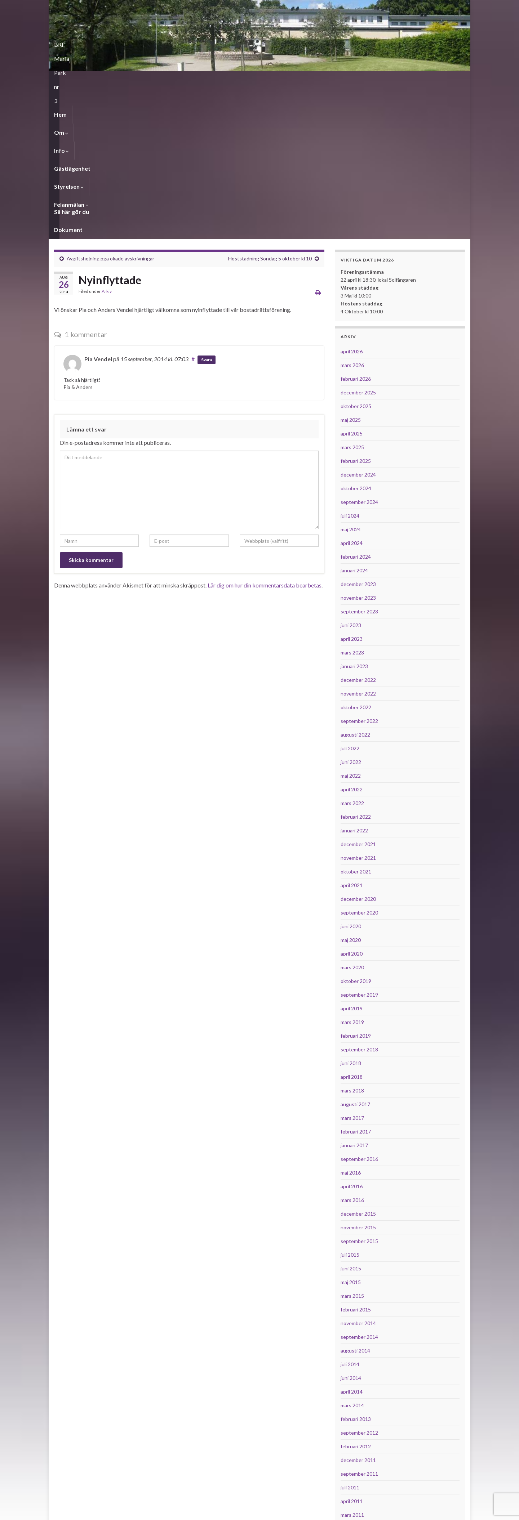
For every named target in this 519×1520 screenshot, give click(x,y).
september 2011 (359, 1324)
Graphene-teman (103, 1511)
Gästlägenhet (147, 80)
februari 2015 (356, 1160)
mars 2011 (352, 1365)
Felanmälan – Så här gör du (252, 80)
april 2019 (352, 859)
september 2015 (359, 1091)
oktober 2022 (356, 558)
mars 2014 (352, 1256)
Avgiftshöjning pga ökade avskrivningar (110, 109)
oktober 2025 (356, 257)
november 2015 (358, 1078)
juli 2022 (350, 599)
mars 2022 (352, 654)
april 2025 (352, 284)
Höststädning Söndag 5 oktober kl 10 (270, 109)
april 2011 (352, 1352)
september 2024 (359, 352)
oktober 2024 (356, 339)
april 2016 (352, 1037)
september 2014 (359, 1187)
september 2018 (359, 900)
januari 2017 (354, 996)
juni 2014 (351, 1228)
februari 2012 (356, 1297)
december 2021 (358, 695)
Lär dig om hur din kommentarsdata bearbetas (264, 435)
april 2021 (352, 736)
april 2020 (352, 804)
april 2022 (352, 640)
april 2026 (352, 202)
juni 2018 (351, 914)
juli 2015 (350, 1105)
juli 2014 (350, 1215)
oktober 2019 (356, 831)
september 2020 (359, 763)
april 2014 (352, 1242)
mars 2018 (352, 941)
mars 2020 (352, 818)
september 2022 (359, 571)
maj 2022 (351, 626)
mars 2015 (352, 1146)
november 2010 (358, 1379)
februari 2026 (356, 229)
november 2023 (358, 448)
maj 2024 (351, 380)
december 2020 (358, 749)
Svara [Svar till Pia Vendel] (206, 210)
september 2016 (359, 1009)
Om (85, 80)
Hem (60, 80)
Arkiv (107, 141)
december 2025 (358, 243)
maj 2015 (351, 1133)
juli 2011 (350, 1338)
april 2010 (352, 1447)
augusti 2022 (355, 585)
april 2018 (352, 927)
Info (110, 80)
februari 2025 (356, 311)
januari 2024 (354, 421)
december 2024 (358, 325)
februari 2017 (356, 982)
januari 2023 (354, 517)
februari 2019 (356, 886)
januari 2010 (354, 1461)
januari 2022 (354, 681)
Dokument (313, 80)
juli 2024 (350, 366)
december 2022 (358, 530)
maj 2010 (351, 1434)
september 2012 (359, 1283)
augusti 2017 (355, 955)
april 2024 (352, 393)
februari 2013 (356, 1269)
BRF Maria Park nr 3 (101, 42)
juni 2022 (351, 612)
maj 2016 (351, 1023)
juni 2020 (351, 777)
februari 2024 (356, 407)
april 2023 (352, 489)
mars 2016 (352, 1050)
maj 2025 (351, 270)
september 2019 (359, 845)
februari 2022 (356, 667)
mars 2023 (352, 503)
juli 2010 (350, 1406)
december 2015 (358, 1064)
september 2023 (359, 462)
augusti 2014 (355, 1201)
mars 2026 (352, 216)
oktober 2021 (356, 722)
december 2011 (358, 1310)
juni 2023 (351, 476)
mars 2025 (352, 298)
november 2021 (358, 708)
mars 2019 (352, 872)
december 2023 (358, 435)
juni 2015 (351, 1119)
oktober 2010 (356, 1393)
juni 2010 (351, 1420)
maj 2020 (351, 790)
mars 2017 (352, 968)
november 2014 (358, 1174)
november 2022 (358, 544)
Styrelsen (191, 80)
